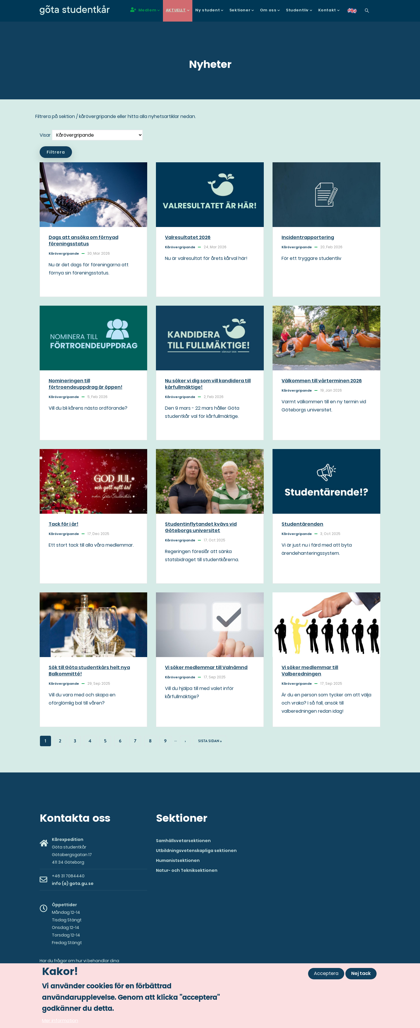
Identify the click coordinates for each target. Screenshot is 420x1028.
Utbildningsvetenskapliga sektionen (196, 850)
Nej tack (361, 973)
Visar (45, 135)
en (355, 12)
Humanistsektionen (178, 860)
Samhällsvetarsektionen (183, 841)
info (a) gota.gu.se (73, 883)
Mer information (60, 1021)
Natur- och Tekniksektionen (186, 870)
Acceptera (326, 973)
